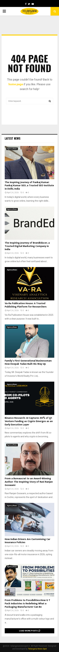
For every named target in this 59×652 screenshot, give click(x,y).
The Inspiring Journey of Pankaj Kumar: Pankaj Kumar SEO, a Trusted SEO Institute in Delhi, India (29, 185)
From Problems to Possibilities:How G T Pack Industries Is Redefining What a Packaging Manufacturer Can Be (27, 603)
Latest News (12, 138)
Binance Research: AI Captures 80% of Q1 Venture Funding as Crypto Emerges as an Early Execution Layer (29, 421)
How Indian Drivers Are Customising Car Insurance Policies (27, 541)
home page (15, 84)
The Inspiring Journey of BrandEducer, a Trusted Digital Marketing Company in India (27, 246)
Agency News (12, 149)
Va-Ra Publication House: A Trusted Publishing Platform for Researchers (26, 305)
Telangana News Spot (37, 649)
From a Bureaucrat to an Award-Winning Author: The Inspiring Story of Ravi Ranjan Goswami (29, 481)
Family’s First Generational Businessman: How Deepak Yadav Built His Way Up (28, 362)
